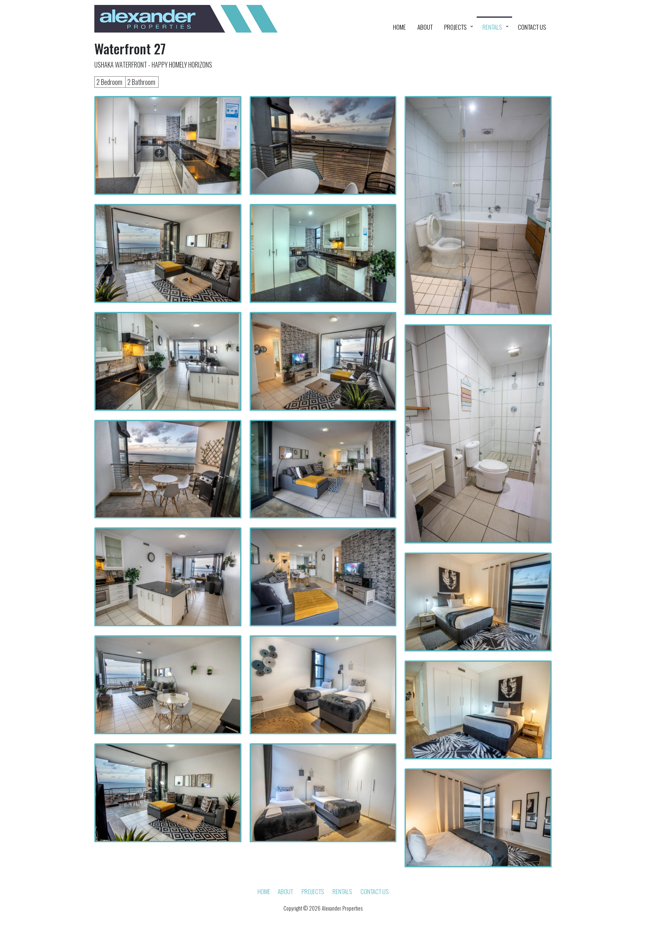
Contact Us (532, 26)
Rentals (492, 26)
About (425, 26)
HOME (399, 26)
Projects (455, 26)
